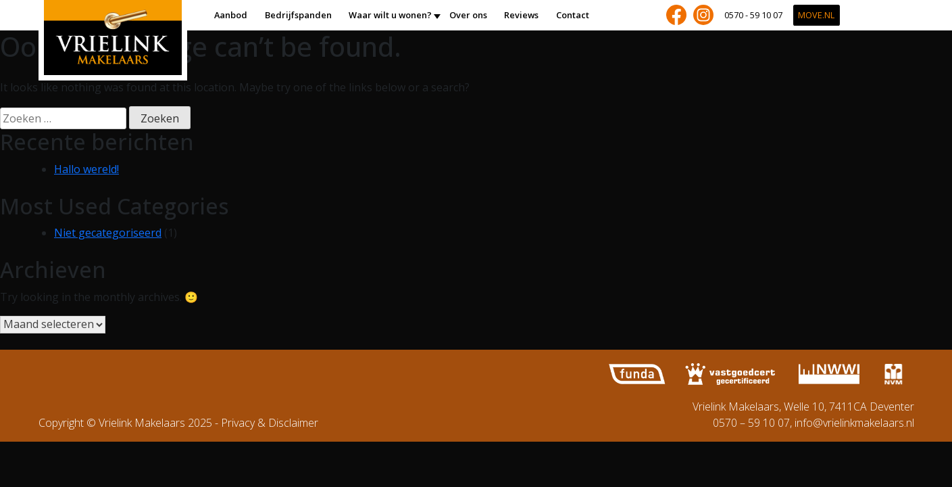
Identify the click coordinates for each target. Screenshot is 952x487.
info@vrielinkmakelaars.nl (854, 422)
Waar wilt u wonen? (390, 15)
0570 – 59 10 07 (751, 422)
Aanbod (230, 15)
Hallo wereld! (86, 169)
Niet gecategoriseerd (107, 232)
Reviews (521, 15)
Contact (572, 15)
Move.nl (816, 15)
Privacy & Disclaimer (269, 422)
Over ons (468, 15)
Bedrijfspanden (298, 15)
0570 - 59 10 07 (753, 15)
